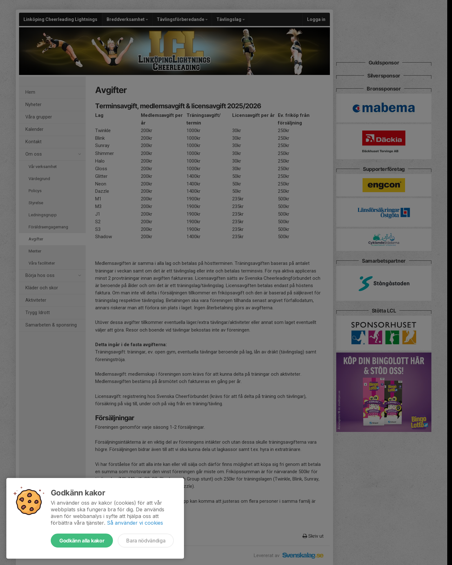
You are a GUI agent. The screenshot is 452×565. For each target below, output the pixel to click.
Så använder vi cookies (135, 523)
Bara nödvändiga (145, 540)
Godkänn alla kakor (81, 540)
